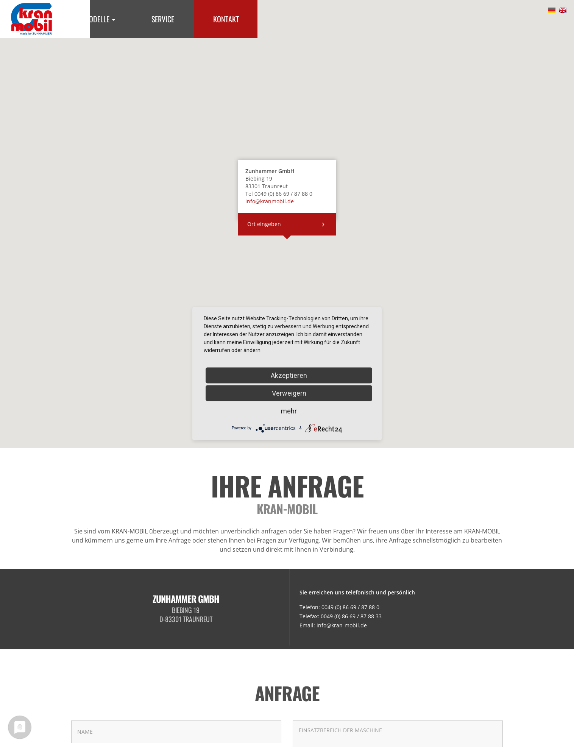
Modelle (99, 19)
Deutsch (551, 11)
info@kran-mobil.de (342, 625)
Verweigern (289, 393)
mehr (289, 411)
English (562, 11)
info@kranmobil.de (269, 201)
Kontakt (226, 19)
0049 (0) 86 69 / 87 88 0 (350, 607)
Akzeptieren (289, 375)
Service (162, 19)
